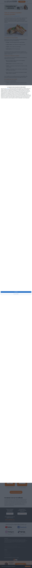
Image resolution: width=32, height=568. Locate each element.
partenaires (7, 88)
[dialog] (16, 284)
